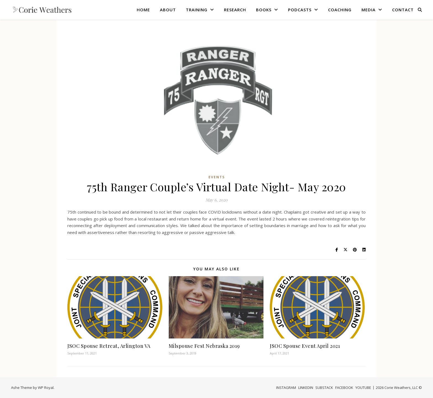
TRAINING (196, 9)
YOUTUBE (363, 387)
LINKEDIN (305, 387)
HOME (143, 9)
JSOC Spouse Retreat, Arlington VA (109, 346)
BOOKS (263, 9)
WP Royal (46, 387)
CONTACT (403, 9)
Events (216, 177)
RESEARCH (235, 9)
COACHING (340, 9)
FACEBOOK (344, 387)
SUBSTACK (324, 387)
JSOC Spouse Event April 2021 (305, 346)
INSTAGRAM (286, 387)
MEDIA (368, 9)
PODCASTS (299, 9)
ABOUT (168, 9)
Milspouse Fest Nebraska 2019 (204, 346)
